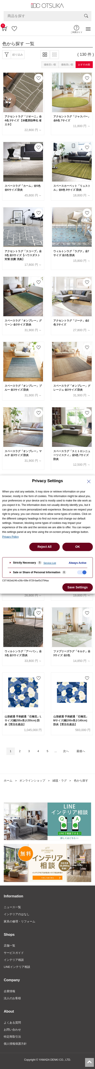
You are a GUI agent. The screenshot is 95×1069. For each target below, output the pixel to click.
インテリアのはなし (17, 914)
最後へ (80, 751)
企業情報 (9, 991)
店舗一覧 (9, 945)
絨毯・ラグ (59, 780)
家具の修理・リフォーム (19, 921)
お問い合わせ (12, 1029)
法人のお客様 (12, 998)
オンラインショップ (32, 780)
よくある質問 (12, 1022)
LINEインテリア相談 (17, 966)
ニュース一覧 (12, 907)
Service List (49, 563)
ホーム (8, 780)
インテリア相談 (14, 959)
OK (77, 546)
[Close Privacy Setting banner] (89, 481)
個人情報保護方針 (15, 1043)
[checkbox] (81, 572)
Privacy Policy (10, 536)
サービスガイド (14, 952)
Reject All (44, 546)
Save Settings (77, 587)
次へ (66, 751)
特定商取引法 (12, 1036)
